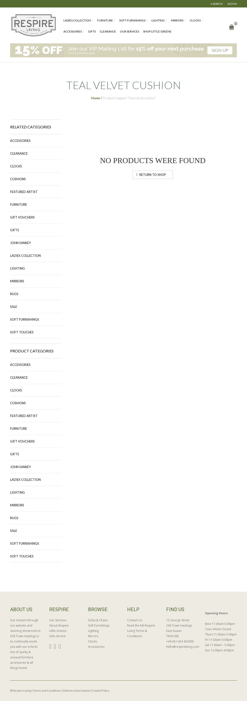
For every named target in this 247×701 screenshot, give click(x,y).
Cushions (18, 179)
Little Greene (58, 631)
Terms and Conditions (47, 690)
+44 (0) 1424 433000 (180, 641)
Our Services (129, 31)
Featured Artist (24, 192)
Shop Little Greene (157, 31)
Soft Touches (22, 332)
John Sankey (20, 243)
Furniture (105, 20)
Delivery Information (76, 690)
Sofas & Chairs (98, 620)
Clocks (195, 20)
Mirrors (177, 20)
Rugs (14, 294)
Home (95, 98)
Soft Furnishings (132, 20)
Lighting (158, 20)
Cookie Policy (100, 690)
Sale (13, 307)
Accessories (72, 31)
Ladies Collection (77, 20)
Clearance (108, 31)
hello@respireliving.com (182, 647)
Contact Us (134, 620)
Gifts (92, 31)
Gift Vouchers (22, 217)
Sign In (232, 3)
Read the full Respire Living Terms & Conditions (141, 630)
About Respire (59, 625)
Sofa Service (57, 636)
